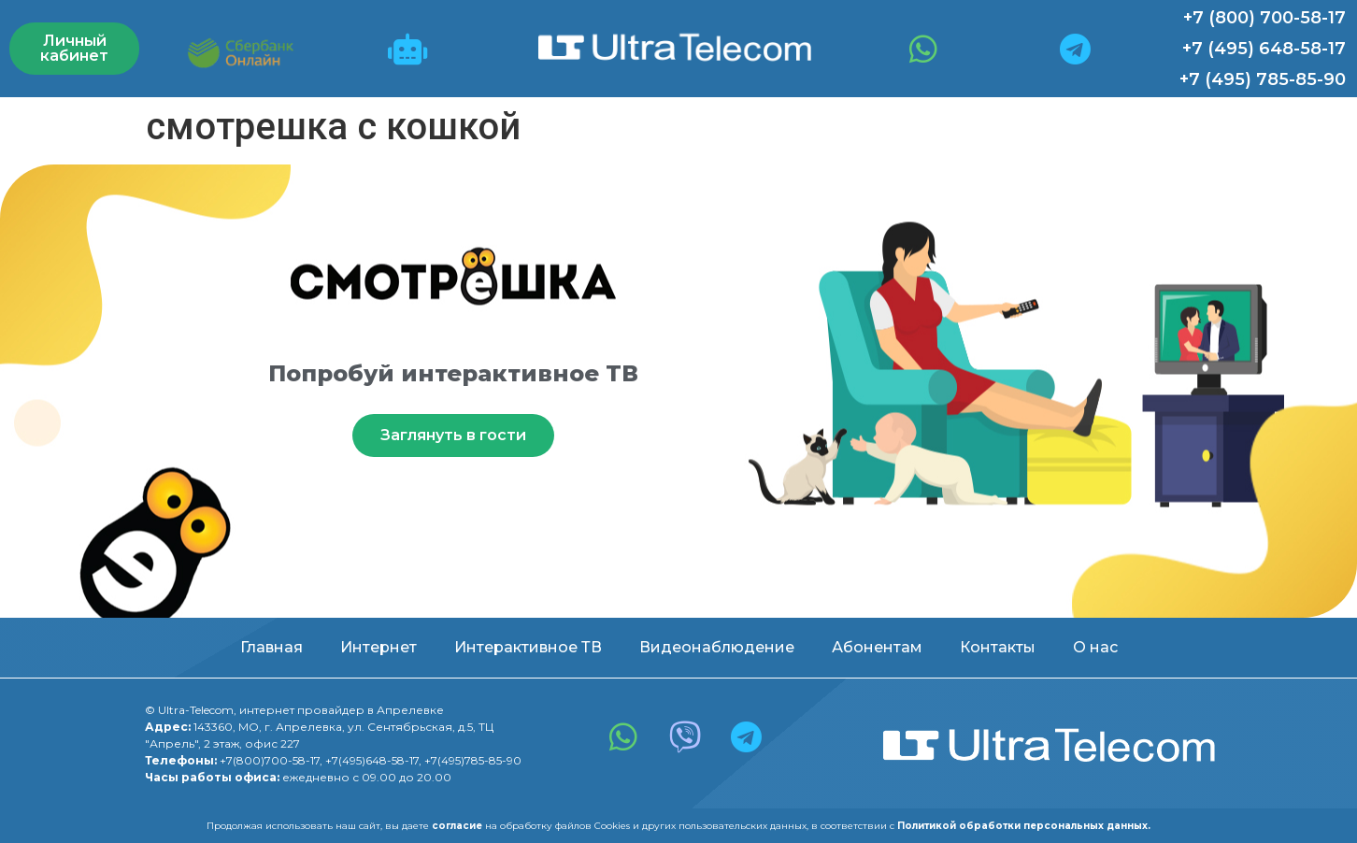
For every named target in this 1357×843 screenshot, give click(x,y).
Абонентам (877, 647)
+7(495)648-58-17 (372, 760)
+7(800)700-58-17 (270, 760)
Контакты (998, 647)
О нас (1095, 647)
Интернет (378, 647)
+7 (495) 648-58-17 (1264, 48)
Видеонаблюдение (716, 647)
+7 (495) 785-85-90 (1262, 79)
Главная (271, 647)
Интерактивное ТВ (528, 647)
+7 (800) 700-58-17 (1264, 17)
